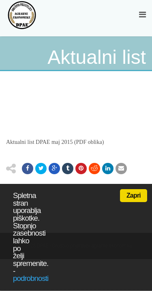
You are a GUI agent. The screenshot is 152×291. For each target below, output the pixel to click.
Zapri (133, 195)
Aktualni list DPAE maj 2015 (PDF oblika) (55, 142)
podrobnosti (30, 278)
